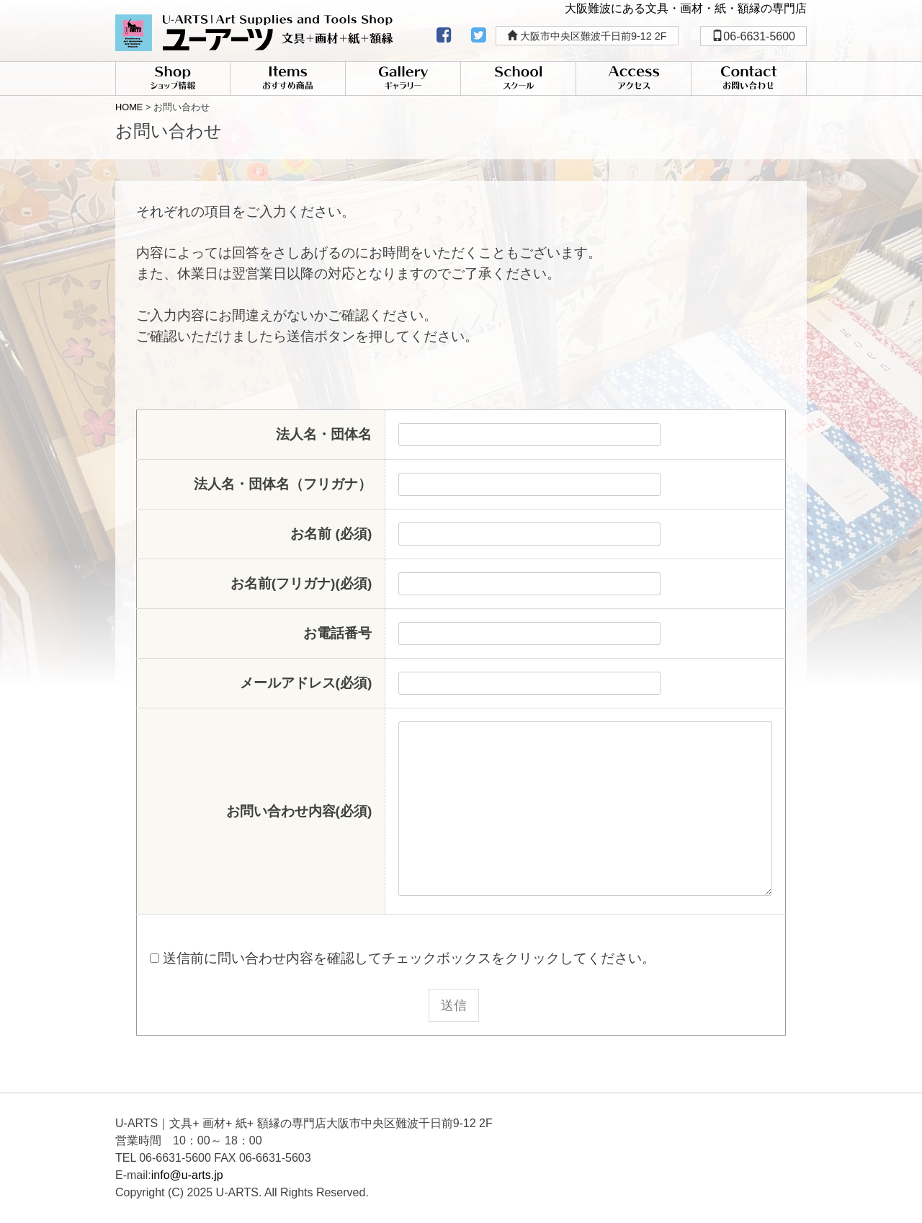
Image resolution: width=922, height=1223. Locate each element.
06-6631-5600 (753, 36)
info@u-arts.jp (187, 1175)
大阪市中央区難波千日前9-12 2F (587, 36)
